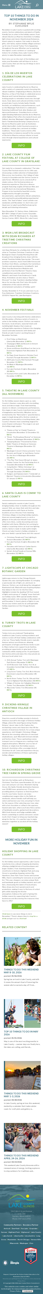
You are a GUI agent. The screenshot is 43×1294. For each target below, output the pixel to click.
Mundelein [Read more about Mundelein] (12, 1239)
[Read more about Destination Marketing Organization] (5, 1266)
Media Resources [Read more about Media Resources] (7, 1278)
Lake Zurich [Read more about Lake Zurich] (7, 1236)
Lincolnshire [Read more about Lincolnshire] (30, 1236)
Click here (6, 914)
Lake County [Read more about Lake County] (36, 1232)
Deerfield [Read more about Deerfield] (15, 1228)
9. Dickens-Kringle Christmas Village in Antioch (17, 708)
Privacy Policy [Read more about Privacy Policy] (15, 1291)
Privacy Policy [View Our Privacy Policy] (21, 1281)
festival (23, 918)
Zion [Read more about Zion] (31, 1243)
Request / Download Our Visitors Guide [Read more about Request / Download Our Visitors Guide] (16, 1274)
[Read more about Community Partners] (13, 1225)
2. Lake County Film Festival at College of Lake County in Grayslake (21, 158)
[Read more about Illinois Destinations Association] (30, 1266)
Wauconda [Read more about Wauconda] (14, 1243)
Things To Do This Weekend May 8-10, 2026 (21, 971)
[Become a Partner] (30, 1225)
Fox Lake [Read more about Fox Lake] (24, 1228)
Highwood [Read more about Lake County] (25, 1232)
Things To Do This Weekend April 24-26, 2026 (21, 1157)
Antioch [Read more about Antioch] (7, 1228)
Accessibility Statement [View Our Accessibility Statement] (33, 1278)
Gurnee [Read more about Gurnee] (4, 1232)
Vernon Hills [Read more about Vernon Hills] (36, 1239)
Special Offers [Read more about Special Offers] (25, 1276)
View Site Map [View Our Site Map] (21, 1278)
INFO (29, 341)
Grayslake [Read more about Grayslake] (33, 1228)
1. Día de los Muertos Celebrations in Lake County (17, 76)
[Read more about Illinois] (15, 1266)
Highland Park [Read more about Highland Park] (14, 1232)
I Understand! (27, 1291)
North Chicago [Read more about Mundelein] (23, 1239)
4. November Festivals (18, 309)
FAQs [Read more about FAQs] (14, 1278)
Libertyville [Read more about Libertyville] (18, 1236)
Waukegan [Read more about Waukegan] (24, 1243)
